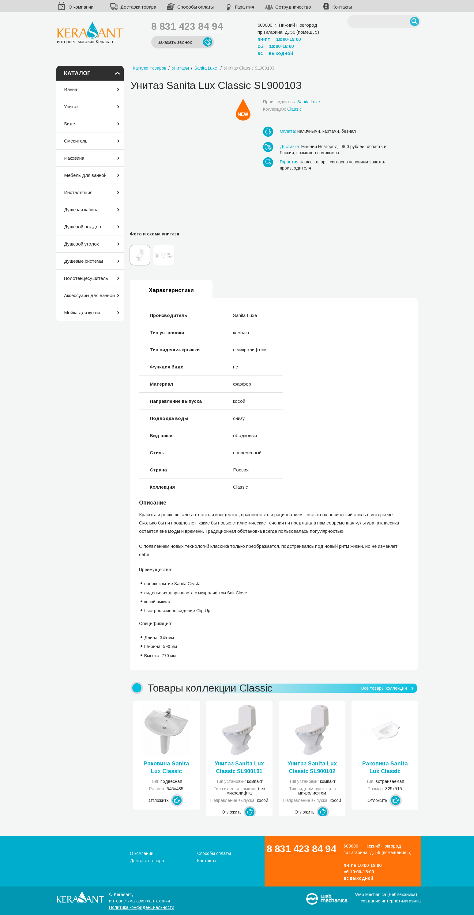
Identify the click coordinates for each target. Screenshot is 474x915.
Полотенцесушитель (86, 278)
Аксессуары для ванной (89, 295)
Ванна (70, 89)
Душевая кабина (81, 209)
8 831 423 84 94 (187, 26)
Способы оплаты (195, 7)
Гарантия (244, 7)
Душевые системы (83, 261)
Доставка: (290, 146)
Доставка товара (138, 7)
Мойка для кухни (82, 312)
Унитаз (71, 106)
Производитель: (291, 102)
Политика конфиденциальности (141, 907)
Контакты (342, 7)
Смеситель (76, 140)
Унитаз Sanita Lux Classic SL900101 (239, 767)
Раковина (74, 158)
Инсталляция (78, 192)
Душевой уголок (81, 243)
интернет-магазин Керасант (90, 32)
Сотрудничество (293, 7)
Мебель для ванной (85, 175)
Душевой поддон (82, 226)
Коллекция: (282, 109)
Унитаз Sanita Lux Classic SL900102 (312, 767)
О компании (81, 7)
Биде (69, 123)
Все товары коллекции (384, 688)
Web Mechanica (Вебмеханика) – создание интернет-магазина (388, 897)
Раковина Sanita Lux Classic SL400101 (166, 768)
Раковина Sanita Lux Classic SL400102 (385, 768)
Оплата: (288, 131)
